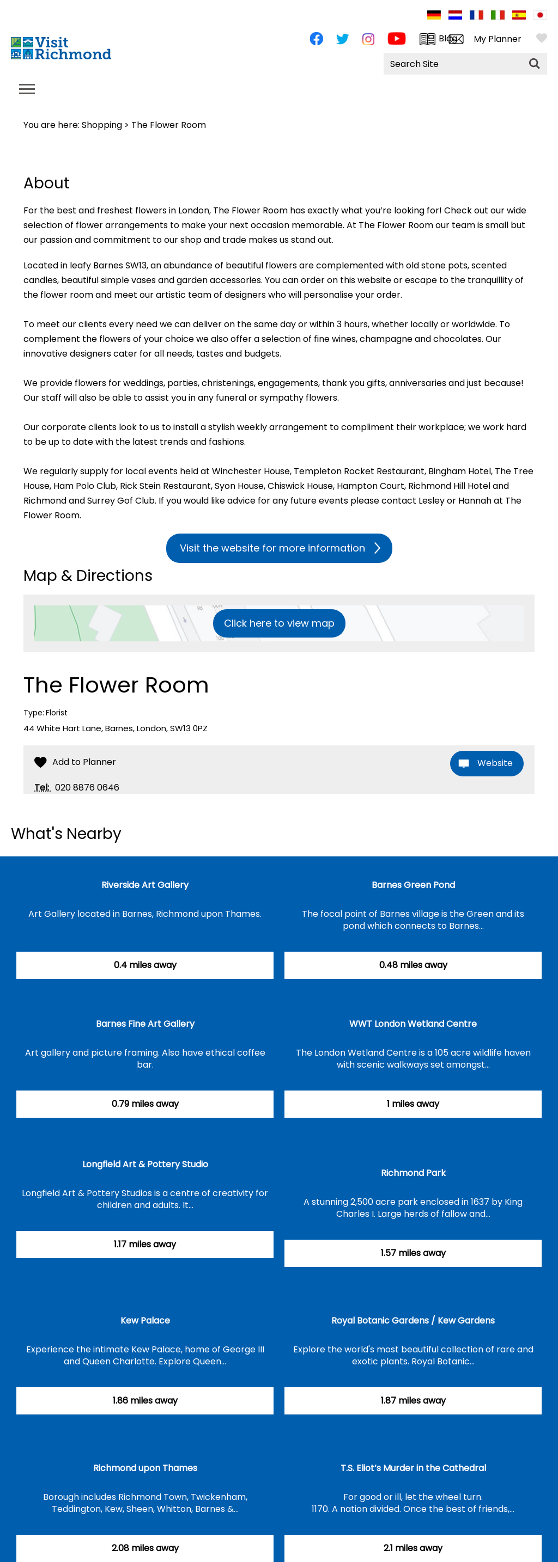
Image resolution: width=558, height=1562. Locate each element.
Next (544, 840)
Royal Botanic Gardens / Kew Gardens (413, 1320)
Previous (517, 840)
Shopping (102, 125)
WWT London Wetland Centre (413, 1024)
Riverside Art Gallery (145, 885)
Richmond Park (413, 1173)
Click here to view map (279, 623)
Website (495, 763)
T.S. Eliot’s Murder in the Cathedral (413, 1468)
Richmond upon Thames (145, 1468)
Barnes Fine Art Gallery (145, 1024)
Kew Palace (145, 1320)
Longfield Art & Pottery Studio (145, 1164)
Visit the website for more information (272, 548)
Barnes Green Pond (413, 885)
